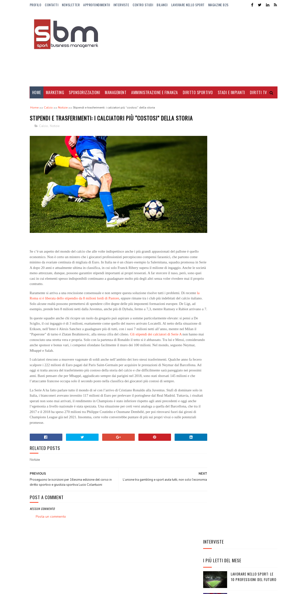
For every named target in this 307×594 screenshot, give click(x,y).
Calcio (43, 135)
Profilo (35, 4)
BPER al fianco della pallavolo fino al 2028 (250, 176)
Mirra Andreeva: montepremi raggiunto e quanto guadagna (252, 223)
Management (115, 92)
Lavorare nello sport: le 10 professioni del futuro (253, 154)
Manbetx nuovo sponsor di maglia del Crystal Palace (252, 266)
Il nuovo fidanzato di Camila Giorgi (249, 241)
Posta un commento (51, 529)
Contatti (51, 4)
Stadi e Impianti (231, 92)
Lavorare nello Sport (188, 4)
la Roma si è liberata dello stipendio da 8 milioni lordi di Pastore (87, 300)
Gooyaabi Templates (95, 588)
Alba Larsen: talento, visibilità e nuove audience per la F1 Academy (254, 201)
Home (36, 92)
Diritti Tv (258, 92)
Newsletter (71, 4)
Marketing (55, 92)
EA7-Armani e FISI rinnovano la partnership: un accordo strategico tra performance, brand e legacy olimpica (240, 331)
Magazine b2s (218, 4)
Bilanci (162, 4)
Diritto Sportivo (198, 92)
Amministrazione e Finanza (154, 92)
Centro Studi (143, 4)
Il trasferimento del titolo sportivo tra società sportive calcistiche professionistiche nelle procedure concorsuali (235, 296)
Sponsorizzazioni (84, 92)
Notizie (54, 135)
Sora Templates (52, 588)
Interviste (121, 4)
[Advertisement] (190, 48)
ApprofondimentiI (96, 4)
